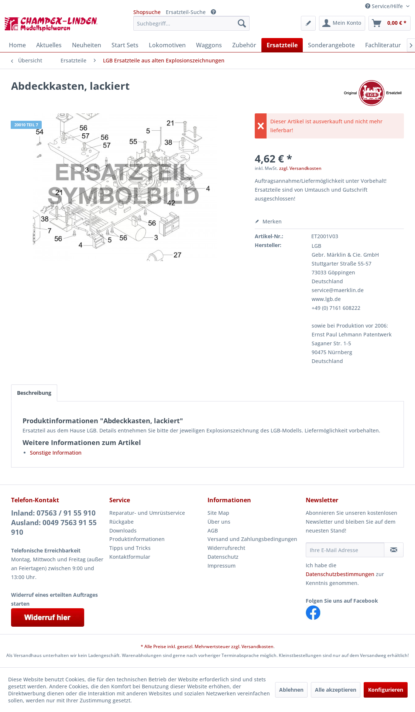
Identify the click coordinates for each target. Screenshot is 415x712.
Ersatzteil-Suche (186, 12)
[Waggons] (209, 45)
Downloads (123, 530)
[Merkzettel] (308, 23)
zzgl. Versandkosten (300, 168)
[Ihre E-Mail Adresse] (345, 549)
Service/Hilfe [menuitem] (384, 6)
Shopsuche (147, 12)
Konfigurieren (385, 689)
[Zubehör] (244, 45)
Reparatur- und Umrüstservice (147, 512)
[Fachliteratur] (383, 45)
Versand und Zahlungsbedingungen (252, 538)
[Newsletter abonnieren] (394, 549)
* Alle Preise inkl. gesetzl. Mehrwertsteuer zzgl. (191, 646)
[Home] (17, 45)
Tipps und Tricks (130, 547)
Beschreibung (34, 392)
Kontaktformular (129, 556)
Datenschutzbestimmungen (340, 574)
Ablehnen (291, 689)
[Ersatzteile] (282, 45)
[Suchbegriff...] (191, 23)
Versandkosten (257, 646)
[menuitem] (191, 23)
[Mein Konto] (342, 23)
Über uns (219, 521)
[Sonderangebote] (331, 45)
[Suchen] (242, 23)
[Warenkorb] (389, 23)
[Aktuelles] (49, 45)
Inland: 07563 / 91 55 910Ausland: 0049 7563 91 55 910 (54, 522)
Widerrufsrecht (226, 547)
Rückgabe (121, 521)
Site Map (218, 512)
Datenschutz (223, 556)
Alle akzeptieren (335, 689)
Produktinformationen (137, 538)
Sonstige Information (56, 452)
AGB (213, 530)
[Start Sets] (125, 45)
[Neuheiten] (86, 45)
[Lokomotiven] (167, 45)
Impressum (222, 565)
